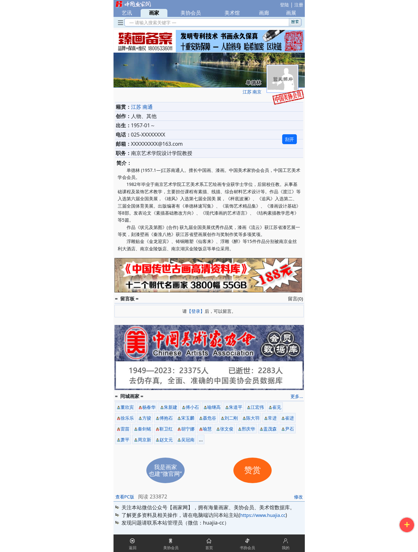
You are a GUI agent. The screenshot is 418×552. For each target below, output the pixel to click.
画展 (291, 12)
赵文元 (166, 440)
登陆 (284, 5)
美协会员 (190, 12)
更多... (296, 396)
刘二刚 (231, 418)
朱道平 (235, 407)
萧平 (125, 440)
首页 (209, 547)
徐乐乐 (127, 418)
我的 (286, 547)
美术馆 (232, 12)
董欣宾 (127, 407)
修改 (298, 497)
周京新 (144, 440)
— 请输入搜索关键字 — (152, 22)
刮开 (289, 139)
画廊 (264, 12)
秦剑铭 (144, 429)
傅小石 (192, 407)
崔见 (276, 407)
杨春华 (149, 407)
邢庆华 (248, 429)
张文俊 (226, 429)
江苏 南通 (142, 106)
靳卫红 (166, 429)
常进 (272, 418)
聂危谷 (209, 418)
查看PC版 (124, 497)
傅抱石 (166, 418)
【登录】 (196, 311)
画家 (154, 12)
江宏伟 (257, 407)
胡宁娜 (187, 429)
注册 (298, 5)
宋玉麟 (187, 418)
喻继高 (214, 407)
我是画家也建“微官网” (165, 470)
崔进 (289, 418)
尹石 (289, 429)
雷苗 (125, 429)
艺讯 (127, 12)
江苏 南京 (252, 92)
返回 (132, 547)
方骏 (146, 418)
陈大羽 (253, 418)
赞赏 (252, 470)
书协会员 (247, 547)
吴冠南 (187, 440)
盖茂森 (270, 429)
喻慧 (207, 429)
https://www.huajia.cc (262, 515)
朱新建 (170, 407)
